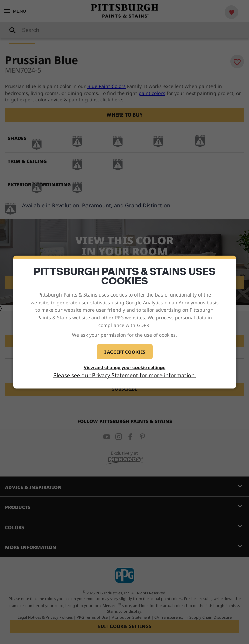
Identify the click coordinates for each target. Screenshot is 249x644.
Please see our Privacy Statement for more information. (124, 375)
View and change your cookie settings (124, 367)
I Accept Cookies (124, 352)
